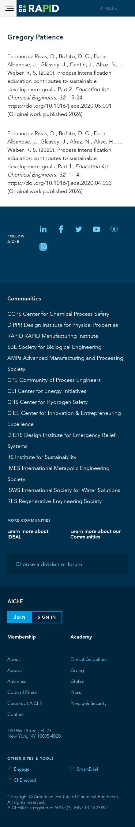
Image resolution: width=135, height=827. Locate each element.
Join (19, 616)
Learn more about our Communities (95, 533)
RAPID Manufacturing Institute (52, 335)
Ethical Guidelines (88, 659)
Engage (21, 769)
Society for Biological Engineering (54, 346)
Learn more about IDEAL (27, 533)
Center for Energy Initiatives (46, 390)
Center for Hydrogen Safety (47, 401)
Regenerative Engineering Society (54, 500)
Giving (77, 670)
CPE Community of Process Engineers (54, 379)
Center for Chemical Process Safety (58, 313)
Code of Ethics (22, 692)
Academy (81, 637)
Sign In (47, 617)
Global (77, 681)
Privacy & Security (88, 703)
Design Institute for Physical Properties (62, 324)
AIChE (111, 8)
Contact (15, 714)
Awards (14, 670)
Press (75, 692)
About (13, 659)
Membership (21, 637)
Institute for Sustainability (42, 456)
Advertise (16, 681)
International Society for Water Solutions (63, 489)
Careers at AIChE (24, 703)
